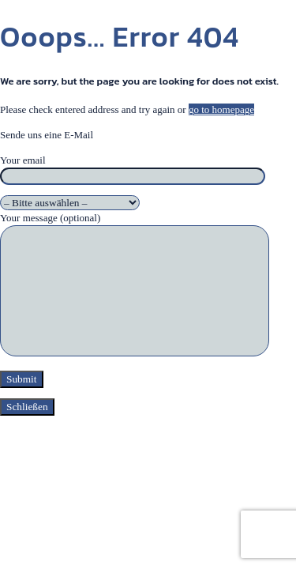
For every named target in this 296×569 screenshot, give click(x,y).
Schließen (27, 407)
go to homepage (221, 109)
